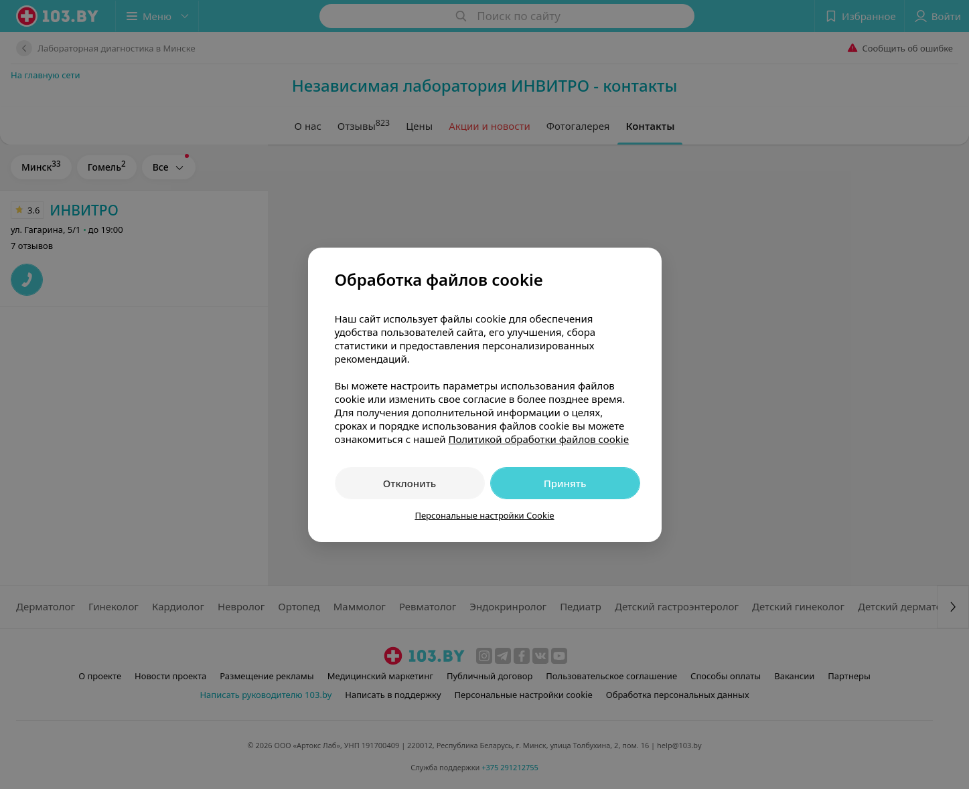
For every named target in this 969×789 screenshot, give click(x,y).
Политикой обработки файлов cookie (538, 439)
